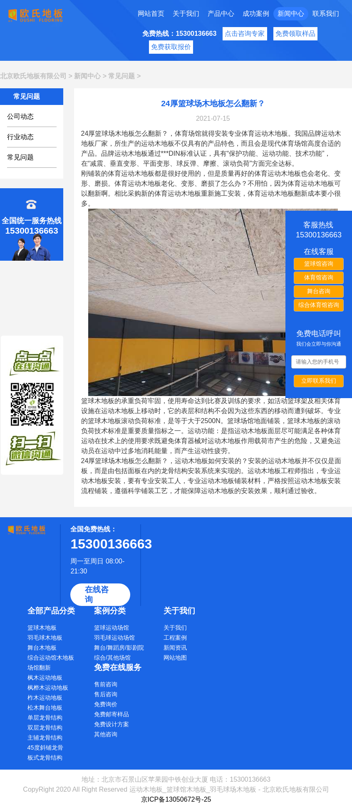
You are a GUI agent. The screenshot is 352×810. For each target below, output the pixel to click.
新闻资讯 (175, 647)
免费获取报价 (171, 46)
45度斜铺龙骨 (45, 747)
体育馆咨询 (318, 277)
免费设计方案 (111, 724)
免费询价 (105, 704)
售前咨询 (105, 684)
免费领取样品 (295, 33)
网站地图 (175, 657)
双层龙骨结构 (44, 727)
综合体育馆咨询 (318, 305)
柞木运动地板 (44, 697)
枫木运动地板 (44, 677)
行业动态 (20, 136)
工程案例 (175, 637)
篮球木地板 (42, 627)
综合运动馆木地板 (50, 657)
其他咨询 (105, 734)
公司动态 (20, 116)
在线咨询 (97, 594)
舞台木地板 (42, 647)
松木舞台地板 (44, 707)
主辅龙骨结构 (44, 737)
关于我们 (186, 13)
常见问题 (121, 76)
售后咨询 (105, 694)
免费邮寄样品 (111, 714)
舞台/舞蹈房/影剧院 (119, 647)
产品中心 (221, 13)
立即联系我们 (318, 380)
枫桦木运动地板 (47, 687)
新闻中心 (291, 13)
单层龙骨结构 (44, 717)
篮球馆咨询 (318, 263)
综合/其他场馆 (112, 657)
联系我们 (325, 13)
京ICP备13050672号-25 (176, 799)
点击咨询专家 (245, 33)
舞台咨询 (318, 291)
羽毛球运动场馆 (114, 637)
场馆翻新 (39, 667)
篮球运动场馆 (111, 627)
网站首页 (151, 13)
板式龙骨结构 (44, 757)
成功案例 (256, 13)
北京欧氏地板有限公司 (33, 76)
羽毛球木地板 (44, 637)
